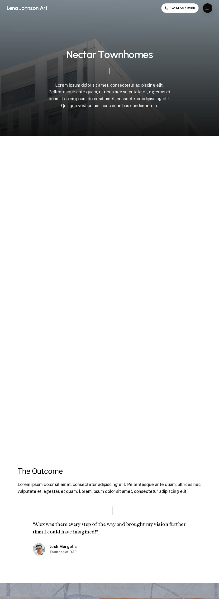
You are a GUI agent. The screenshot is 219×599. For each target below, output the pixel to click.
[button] (207, 8)
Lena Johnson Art (27, 8)
